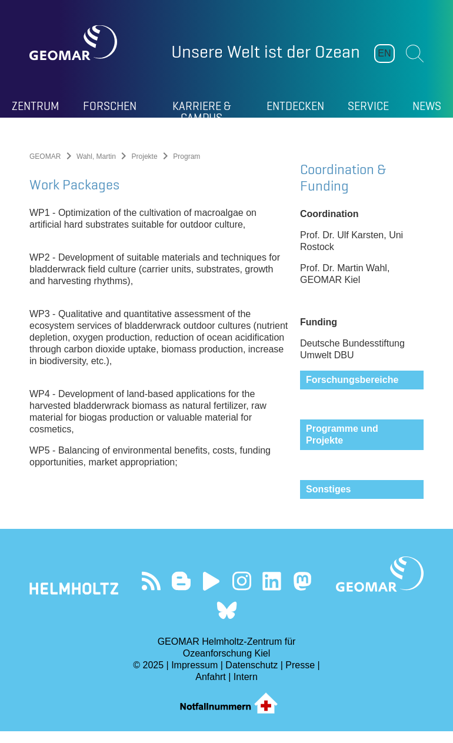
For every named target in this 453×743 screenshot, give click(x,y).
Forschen (109, 106)
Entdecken (295, 106)
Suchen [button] (415, 53)
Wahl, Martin (96, 156)
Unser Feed (151, 592)
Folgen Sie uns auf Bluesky (226, 622)
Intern (246, 689)
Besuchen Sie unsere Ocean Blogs (181, 592)
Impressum (194, 677)
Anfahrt (210, 689)
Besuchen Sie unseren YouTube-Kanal (211, 592)
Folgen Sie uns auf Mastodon (302, 592)
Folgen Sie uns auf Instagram (241, 592)
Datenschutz (251, 677)
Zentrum (35, 106)
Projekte (145, 156)
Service (368, 106)
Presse (300, 677)
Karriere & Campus (201, 108)
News (426, 106)
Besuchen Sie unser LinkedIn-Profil (272, 592)
